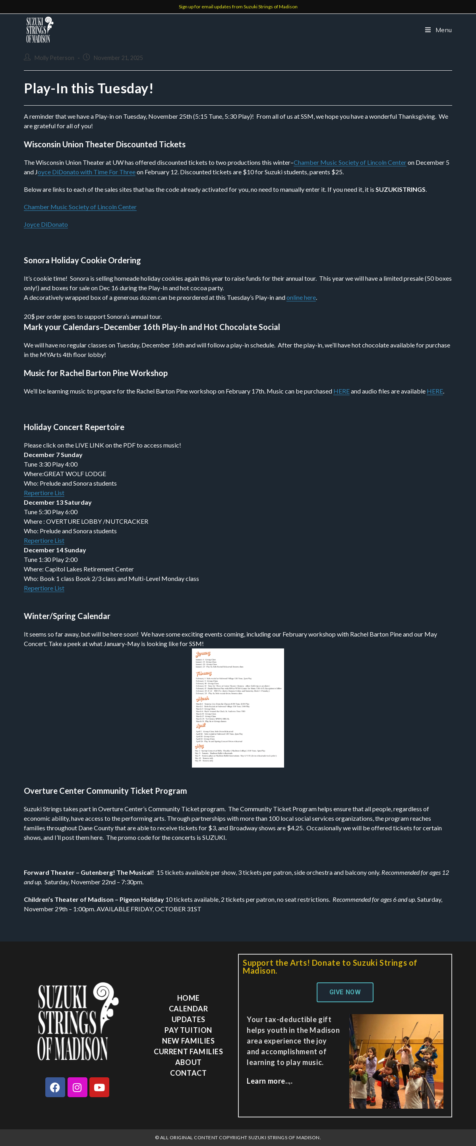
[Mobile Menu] (435, 30)
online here (301, 297)
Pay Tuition (188, 1030)
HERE (341, 391)
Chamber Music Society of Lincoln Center (350, 162)
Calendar (188, 1008)
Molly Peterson (54, 57)
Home (188, 998)
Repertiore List (44, 492)
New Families (188, 1040)
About (188, 1062)
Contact (188, 1073)
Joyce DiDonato (46, 224)
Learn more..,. (269, 1081)
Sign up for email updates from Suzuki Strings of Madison (238, 7)
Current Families (188, 1051)
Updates (188, 1019)
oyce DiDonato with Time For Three (86, 172)
